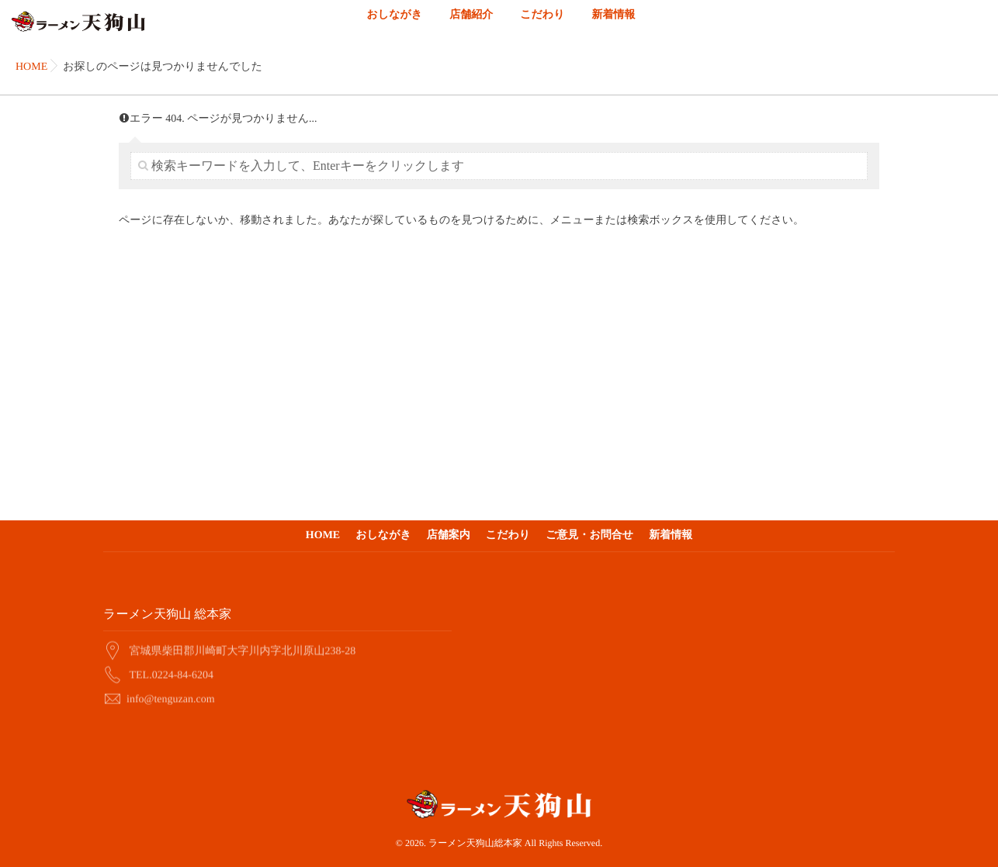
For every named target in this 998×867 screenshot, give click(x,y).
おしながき (395, 24)
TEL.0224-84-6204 (171, 673)
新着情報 (613, 24)
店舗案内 (448, 535)
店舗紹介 (471, 24)
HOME (323, 535)
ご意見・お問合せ (589, 535)
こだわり (542, 24)
